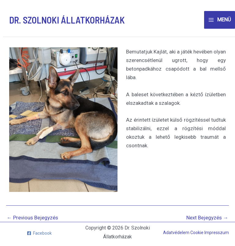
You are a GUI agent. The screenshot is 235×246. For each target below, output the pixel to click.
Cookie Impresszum (209, 232)
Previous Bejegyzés (32, 217)
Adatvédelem (176, 232)
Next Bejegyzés (207, 217)
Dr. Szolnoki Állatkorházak (67, 19)
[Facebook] (39, 233)
